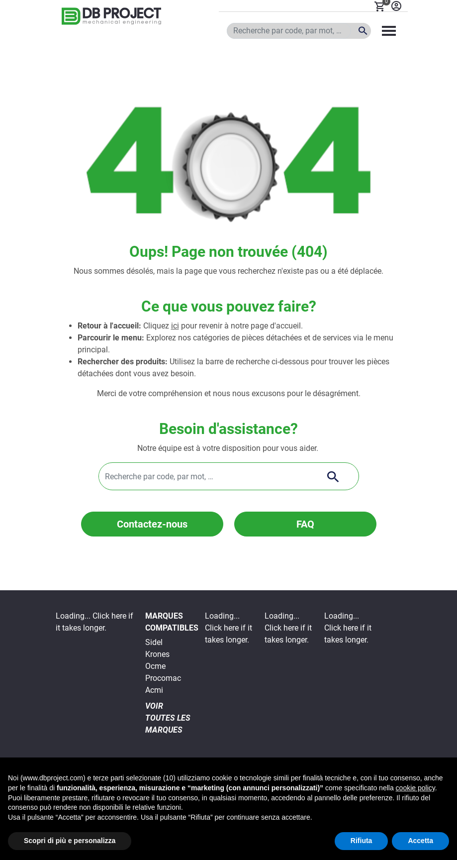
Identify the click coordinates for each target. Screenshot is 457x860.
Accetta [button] (420, 841)
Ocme (155, 666)
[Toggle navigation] (389, 31)
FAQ (305, 524)
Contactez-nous (152, 524)
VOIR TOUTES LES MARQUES (167, 718)
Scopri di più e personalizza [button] (69, 841)
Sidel (154, 642)
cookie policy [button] (415, 788)
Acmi (154, 690)
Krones (157, 654)
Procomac (163, 678)
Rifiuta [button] (361, 841)
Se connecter (396, 5)
